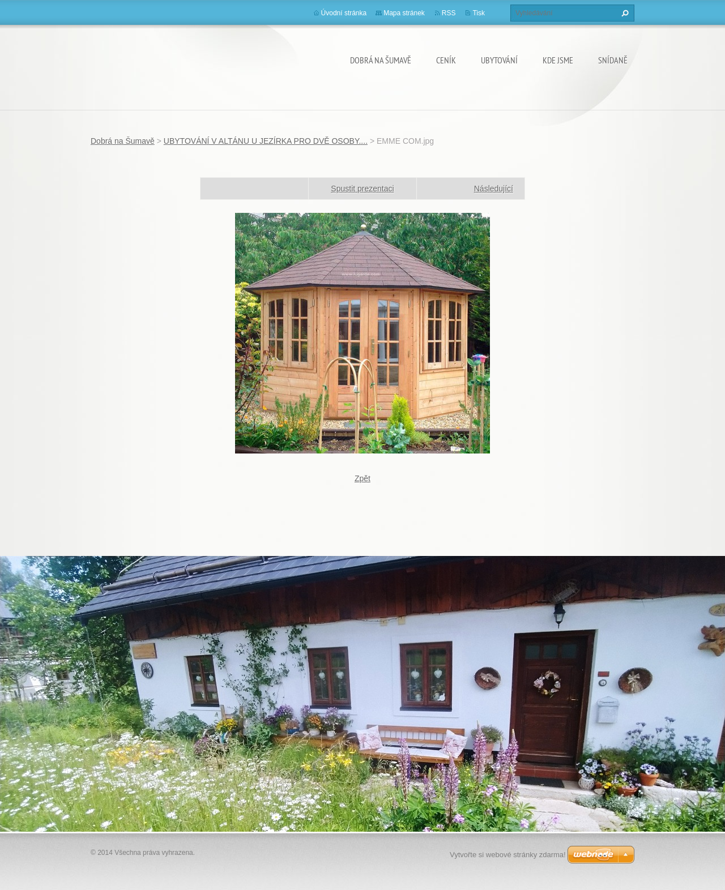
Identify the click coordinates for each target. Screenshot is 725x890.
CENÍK (446, 60)
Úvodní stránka (344, 13)
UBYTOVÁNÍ (499, 60)
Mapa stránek (404, 13)
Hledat (623, 13)
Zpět (362, 478)
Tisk (478, 13)
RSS (449, 13)
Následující (493, 188)
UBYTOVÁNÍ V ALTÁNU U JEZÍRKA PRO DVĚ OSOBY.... (266, 141)
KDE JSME (558, 60)
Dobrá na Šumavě (380, 60)
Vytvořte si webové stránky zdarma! (508, 854)
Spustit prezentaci (362, 188)
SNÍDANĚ (613, 60)
